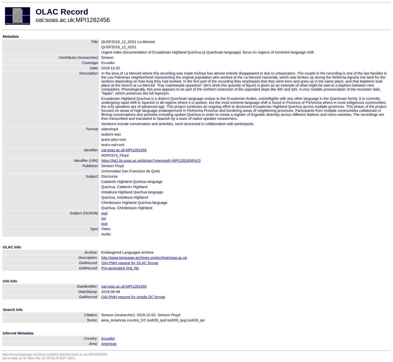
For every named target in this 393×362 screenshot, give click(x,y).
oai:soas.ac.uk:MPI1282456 (124, 150)
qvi (103, 218)
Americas (109, 344)
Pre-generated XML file (120, 268)
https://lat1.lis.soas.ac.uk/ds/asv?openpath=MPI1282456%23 (151, 161)
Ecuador (108, 338)
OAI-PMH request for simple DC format (133, 297)
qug (104, 224)
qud (104, 213)
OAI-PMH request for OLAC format (129, 263)
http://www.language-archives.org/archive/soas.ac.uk (144, 258)
